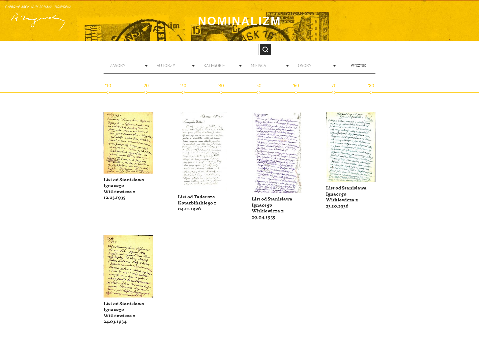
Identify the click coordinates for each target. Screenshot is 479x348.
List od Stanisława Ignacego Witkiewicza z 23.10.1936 (346, 197)
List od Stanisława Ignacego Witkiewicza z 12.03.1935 (124, 188)
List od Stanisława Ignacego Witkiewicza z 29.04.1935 (272, 208)
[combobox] (126, 65)
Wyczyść (358, 65)
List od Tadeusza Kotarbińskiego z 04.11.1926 (197, 203)
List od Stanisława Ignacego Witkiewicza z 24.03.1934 (124, 312)
